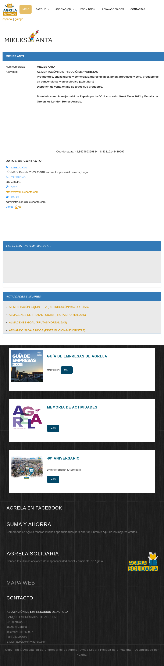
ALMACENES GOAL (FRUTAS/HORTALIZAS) (38, 322)
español (8, 19)
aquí (105, 532)
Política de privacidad (116, 649)
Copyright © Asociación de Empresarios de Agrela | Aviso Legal (51, 649)
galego (19, 19)
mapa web (21, 583)
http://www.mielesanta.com (22, 192)
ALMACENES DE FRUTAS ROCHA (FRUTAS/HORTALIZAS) (47, 314)
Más (66, 370)
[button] (42, 9)
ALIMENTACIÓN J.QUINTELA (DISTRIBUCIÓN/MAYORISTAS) (49, 307)
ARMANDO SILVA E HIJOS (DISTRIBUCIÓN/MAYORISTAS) (47, 330)
